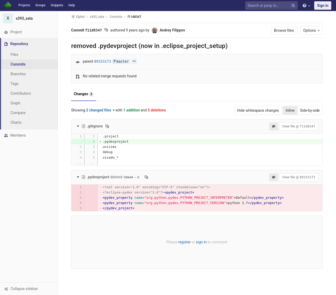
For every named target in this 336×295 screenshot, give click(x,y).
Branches (18, 74)
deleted (102, 177)
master (121, 61)
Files (14, 54)
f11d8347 (134, 17)
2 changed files (100, 110)
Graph (15, 103)
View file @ (298, 126)
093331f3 (102, 61)
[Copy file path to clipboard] (107, 126)
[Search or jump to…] (272, 5)
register (184, 242)
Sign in (322, 5)
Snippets (57, 5)
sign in (201, 242)
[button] (28, 288)
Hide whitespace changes (258, 110)
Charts (15, 122)
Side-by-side (310, 110)
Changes (83, 94)
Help (72, 5)
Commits (17, 64)
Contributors (20, 93)
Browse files (284, 30)
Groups (40, 5)
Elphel (78, 17)
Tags (14, 84)
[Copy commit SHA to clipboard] (106, 30)
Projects (24, 5)
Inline (290, 110)
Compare (17, 113)
